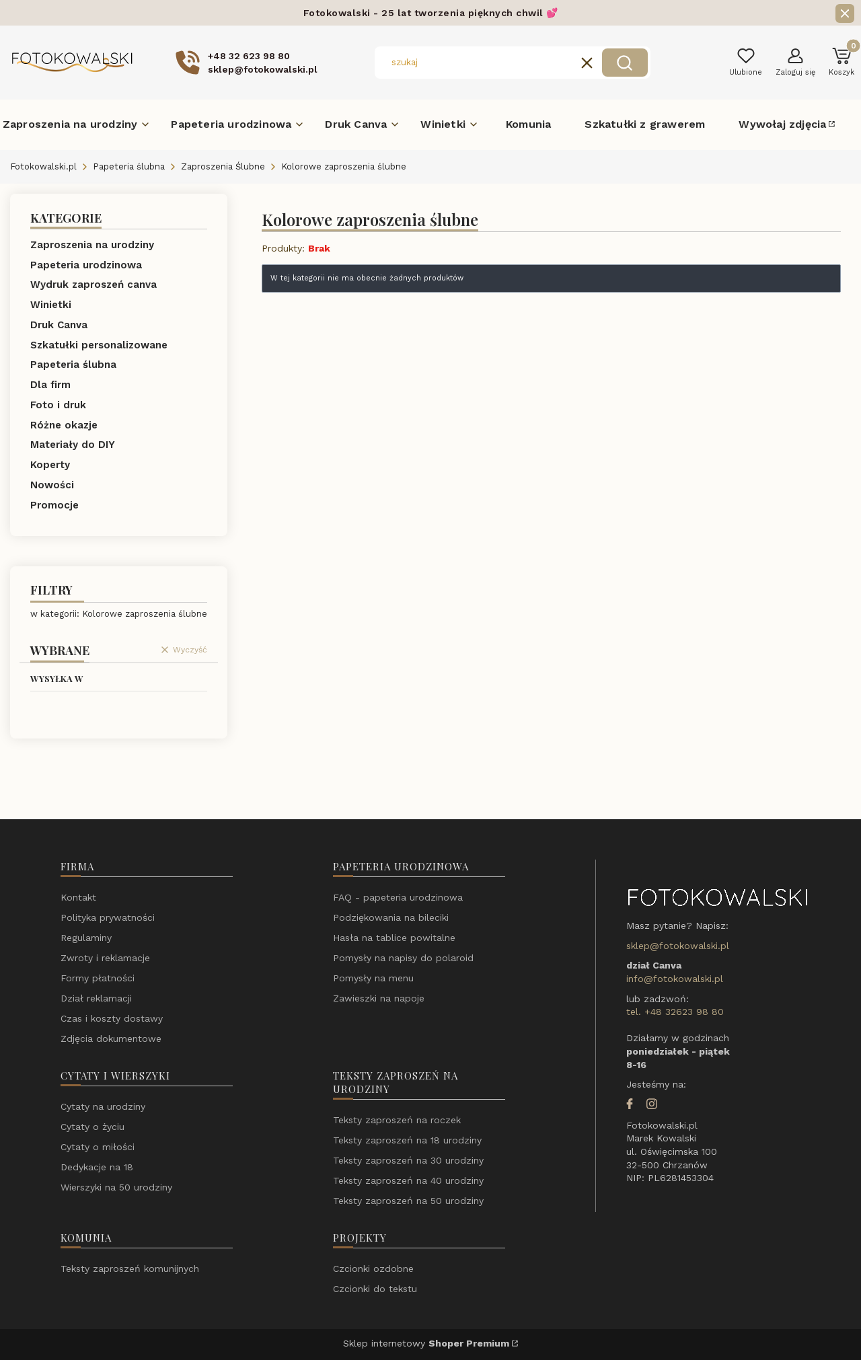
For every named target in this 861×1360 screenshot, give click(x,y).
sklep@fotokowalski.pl (677, 945)
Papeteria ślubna (129, 166)
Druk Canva (58, 325)
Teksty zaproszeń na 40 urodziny (408, 1180)
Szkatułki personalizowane (98, 345)
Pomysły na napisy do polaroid (403, 957)
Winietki (50, 305)
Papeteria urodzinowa (86, 265)
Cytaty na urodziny (103, 1106)
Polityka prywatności (108, 917)
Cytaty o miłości (98, 1146)
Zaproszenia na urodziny (92, 245)
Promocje (54, 505)
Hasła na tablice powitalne (394, 937)
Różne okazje (64, 425)
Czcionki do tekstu (375, 1288)
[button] (625, 62)
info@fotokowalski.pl (674, 978)
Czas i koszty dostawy (112, 1018)
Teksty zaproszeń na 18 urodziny (407, 1140)
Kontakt (78, 897)
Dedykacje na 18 (97, 1167)
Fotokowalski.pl (43, 166)
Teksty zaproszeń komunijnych (130, 1268)
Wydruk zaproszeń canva (93, 284)
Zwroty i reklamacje (105, 957)
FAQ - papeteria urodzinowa (398, 897)
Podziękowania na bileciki (391, 917)
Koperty (50, 465)
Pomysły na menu (373, 978)
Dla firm (50, 385)
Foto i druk (58, 405)
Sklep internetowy (426, 1343)
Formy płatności (98, 978)
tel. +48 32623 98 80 (675, 1011)
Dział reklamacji (96, 998)
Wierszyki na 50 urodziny (116, 1187)
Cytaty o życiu (92, 1126)
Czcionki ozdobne (373, 1268)
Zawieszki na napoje (378, 998)
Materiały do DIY (72, 445)
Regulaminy (86, 937)
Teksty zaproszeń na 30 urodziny (408, 1160)
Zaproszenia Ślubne (223, 166)
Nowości (52, 485)
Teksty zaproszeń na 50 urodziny (408, 1200)
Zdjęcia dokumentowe (111, 1038)
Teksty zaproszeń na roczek (397, 1120)
